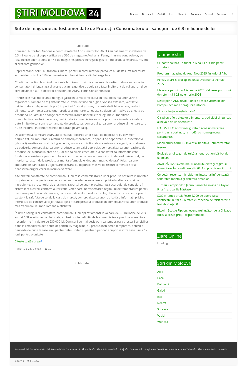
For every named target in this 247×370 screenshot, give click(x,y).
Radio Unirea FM (219, 349)
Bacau (134, 14)
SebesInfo (179, 349)
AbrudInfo (102, 349)
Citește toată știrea (27, 241)
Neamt (161, 303)
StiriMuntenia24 (55, 349)
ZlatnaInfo (203, 349)
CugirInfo (149, 349)
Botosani (163, 284)
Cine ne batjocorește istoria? (176, 111)
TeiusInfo (191, 349)
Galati (161, 290)
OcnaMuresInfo (164, 349)
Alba (160, 272)
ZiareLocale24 (73, 349)
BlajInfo (124, 349)
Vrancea (222, 14)
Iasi (49, 248)
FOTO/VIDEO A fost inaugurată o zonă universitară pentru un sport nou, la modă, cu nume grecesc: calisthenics (190, 132)
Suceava (196, 14)
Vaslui (209, 14)
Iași (171, 14)
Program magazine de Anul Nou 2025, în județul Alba (192, 73)
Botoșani (147, 14)
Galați (161, 14)
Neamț (182, 14)
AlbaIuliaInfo (88, 349)
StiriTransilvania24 (35, 349)
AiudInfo (113, 349)
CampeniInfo (136, 349)
